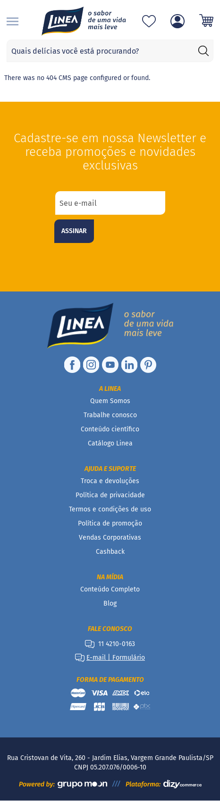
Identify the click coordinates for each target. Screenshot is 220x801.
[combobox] (110, 51)
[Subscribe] (74, 231)
